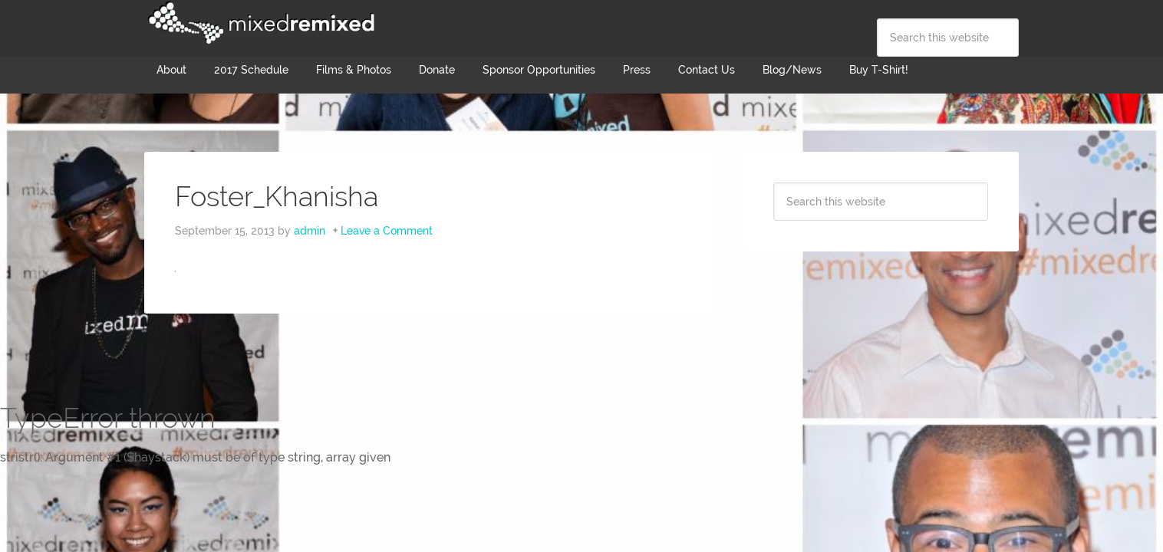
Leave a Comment (387, 231)
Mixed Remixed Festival (259, 23)
